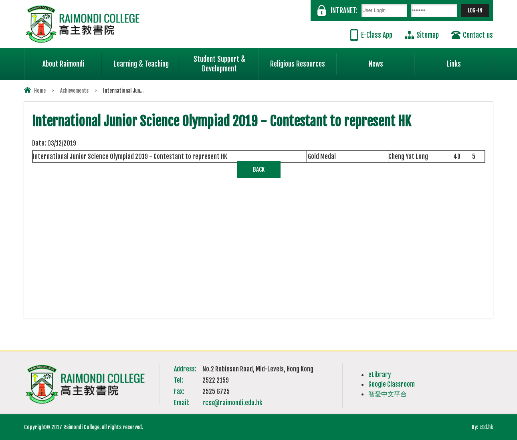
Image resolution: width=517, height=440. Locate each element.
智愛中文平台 (387, 394)
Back (259, 169)
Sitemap (427, 35)
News (392, 60)
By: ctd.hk (482, 427)
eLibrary (379, 375)
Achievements (74, 90)
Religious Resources (297, 64)
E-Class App (376, 35)
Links (470, 60)
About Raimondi (72, 60)
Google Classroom (391, 384)
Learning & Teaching (147, 60)
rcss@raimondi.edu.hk (232, 403)
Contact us (478, 35)
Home (40, 90)
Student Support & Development (226, 60)
